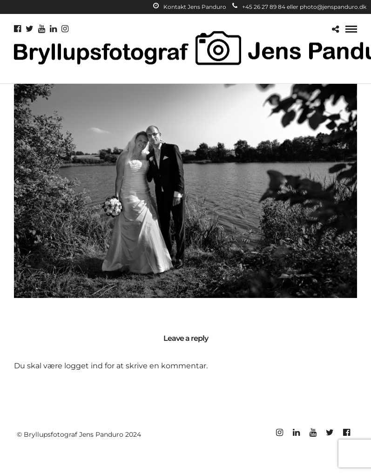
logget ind (83, 365)
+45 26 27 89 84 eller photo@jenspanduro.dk (299, 6)
